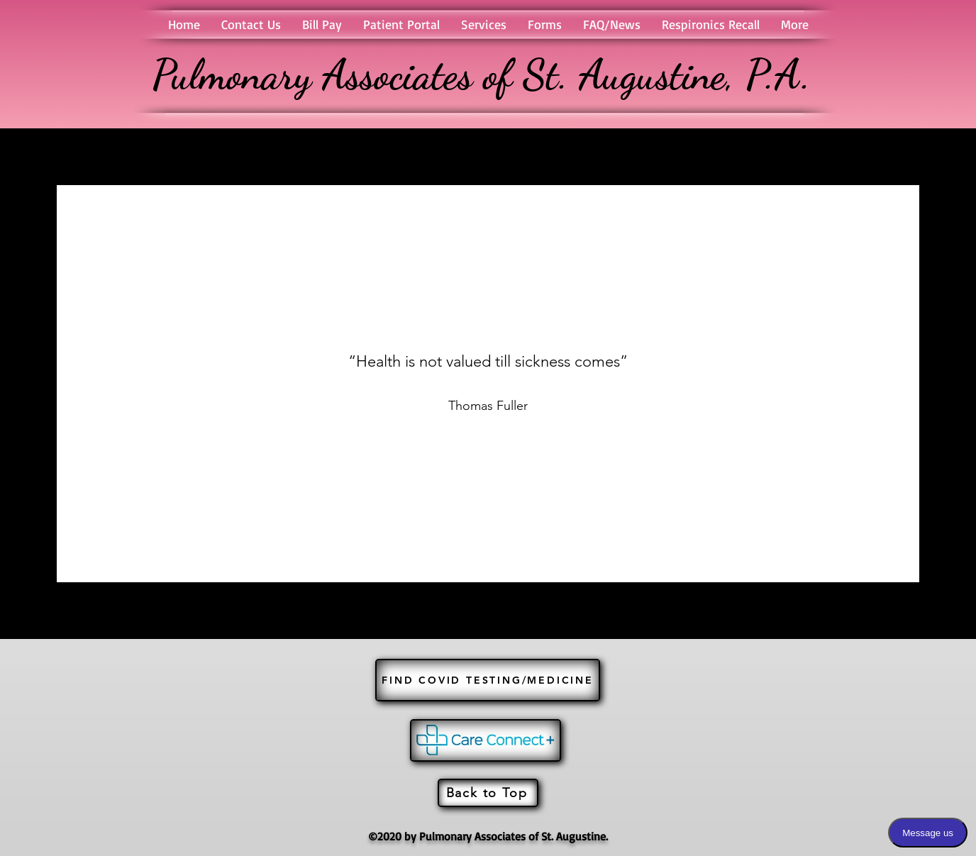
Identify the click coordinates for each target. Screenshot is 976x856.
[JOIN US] (485, 740)
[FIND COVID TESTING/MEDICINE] (487, 680)
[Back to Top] (488, 793)
